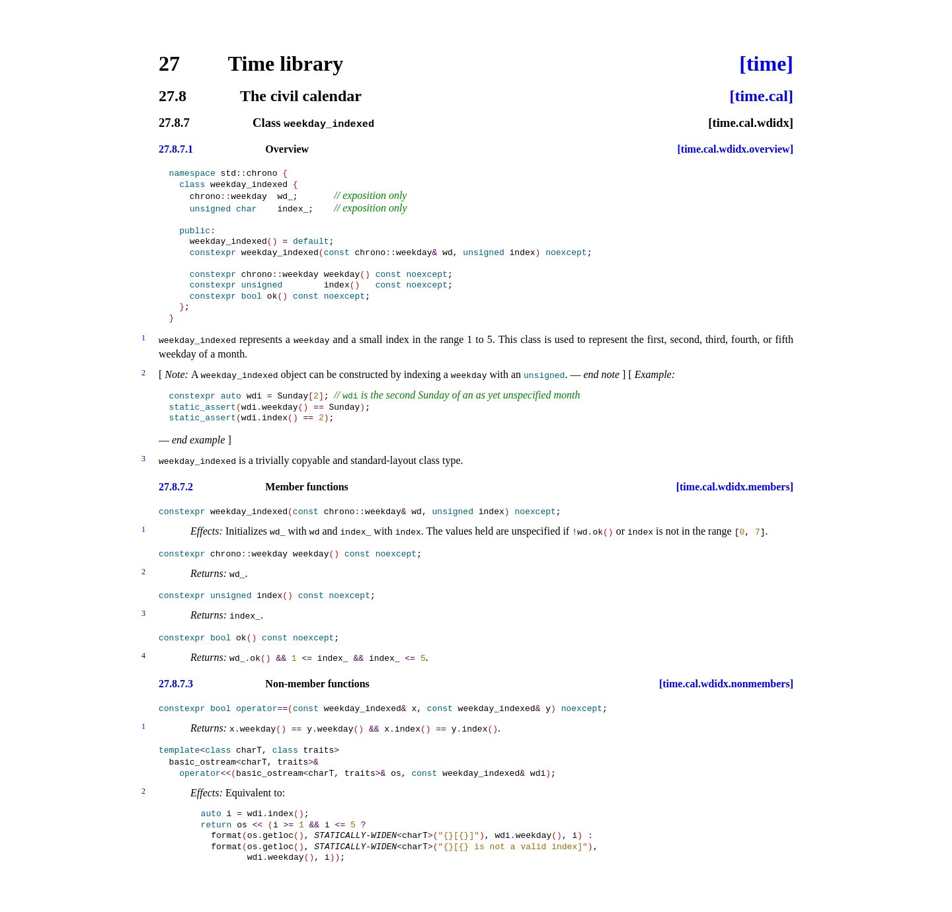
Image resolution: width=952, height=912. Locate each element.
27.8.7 (174, 123)
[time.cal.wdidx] (750, 123)
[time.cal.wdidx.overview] (735, 148)
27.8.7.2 (176, 483)
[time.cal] (761, 96)
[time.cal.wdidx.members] (734, 483)
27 (169, 63)
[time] (766, 63)
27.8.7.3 (176, 679)
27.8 (172, 96)
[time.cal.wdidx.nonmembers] (726, 679)
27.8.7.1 (176, 148)
